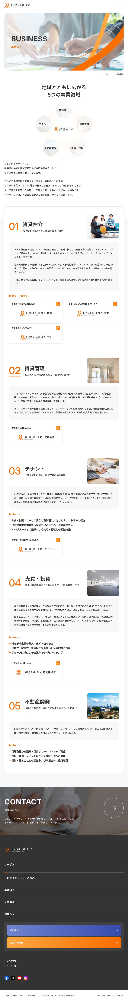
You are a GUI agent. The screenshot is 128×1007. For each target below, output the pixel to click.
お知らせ (9, 919)
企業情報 (9, 907)
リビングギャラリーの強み (19, 883)
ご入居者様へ (12, 966)
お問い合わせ (64, 948)
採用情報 (64, 936)
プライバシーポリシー (13, 1001)
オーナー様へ (12, 972)
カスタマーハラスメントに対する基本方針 (57, 1001)
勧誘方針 (31, 1001)
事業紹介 (9, 895)
